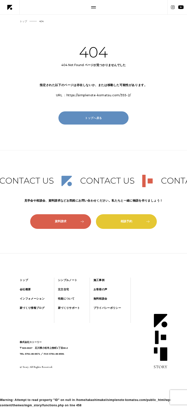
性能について (66, 298)
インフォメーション (32, 298)
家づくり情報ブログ (32, 307)
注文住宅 (63, 289)
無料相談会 (100, 298)
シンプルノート (67, 280)
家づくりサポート (69, 307)
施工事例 (99, 280)
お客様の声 (100, 289)
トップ (24, 280)
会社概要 (25, 289)
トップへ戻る (93, 118)
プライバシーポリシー (107, 307)
